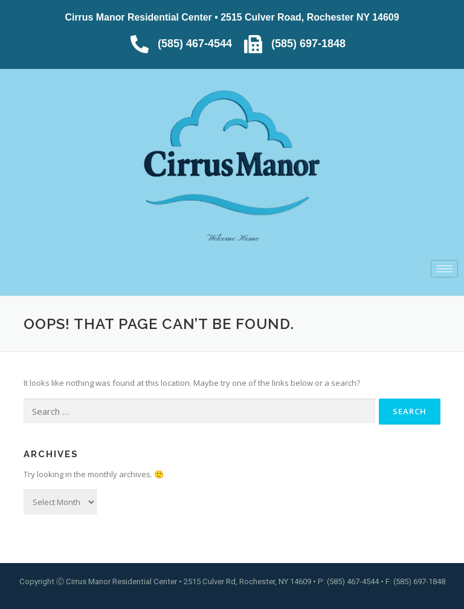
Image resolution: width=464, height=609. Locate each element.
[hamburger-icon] (444, 269)
